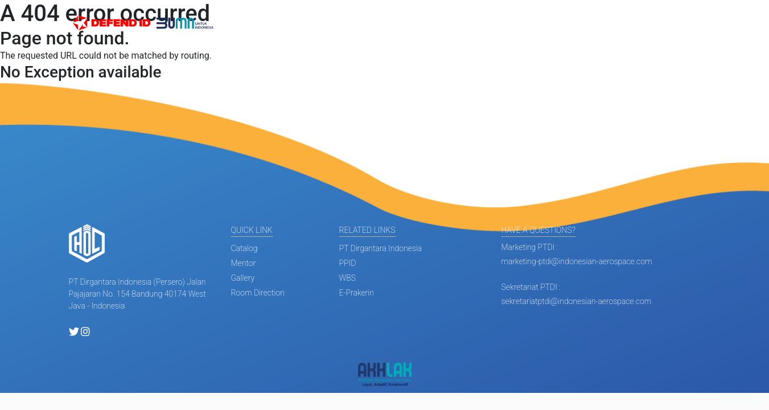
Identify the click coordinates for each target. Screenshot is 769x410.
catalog (244, 248)
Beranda (244, 23)
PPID (347, 263)
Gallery (469, 23)
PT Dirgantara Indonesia (380, 248)
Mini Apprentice (414, 23)
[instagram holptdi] (85, 332)
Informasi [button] (290, 23)
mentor (243, 263)
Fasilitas (509, 23)
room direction (258, 292)
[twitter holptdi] (74, 332)
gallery (243, 277)
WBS (347, 277)
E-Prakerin (356, 292)
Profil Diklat (350, 23)
